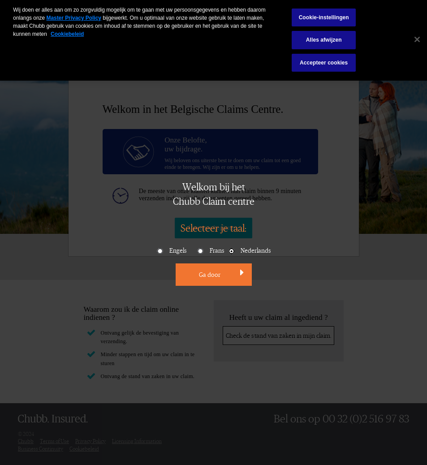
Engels (171, 250)
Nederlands (249, 250)
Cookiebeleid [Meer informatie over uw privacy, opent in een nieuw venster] (67, 31)
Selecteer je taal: (213, 227)
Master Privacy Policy (73, 15)
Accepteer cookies (324, 60)
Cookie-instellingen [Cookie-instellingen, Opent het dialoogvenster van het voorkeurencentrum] (324, 15)
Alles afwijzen (324, 37)
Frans (210, 250)
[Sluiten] (417, 37)
